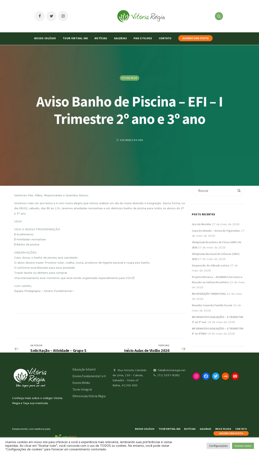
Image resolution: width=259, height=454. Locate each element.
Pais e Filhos (143, 38)
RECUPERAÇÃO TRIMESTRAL (209, 294)
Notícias (100, 38)
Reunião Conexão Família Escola (212, 305)
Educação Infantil (84, 369)
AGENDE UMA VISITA (195, 38)
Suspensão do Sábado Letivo (210, 265)
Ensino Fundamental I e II (89, 376)
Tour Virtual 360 (75, 38)
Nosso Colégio (45, 38)
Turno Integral (82, 389)
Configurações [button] (218, 446)
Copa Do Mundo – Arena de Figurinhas (216, 230)
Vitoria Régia (129, 77)
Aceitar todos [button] (243, 446)
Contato (165, 38)
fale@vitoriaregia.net (169, 370)
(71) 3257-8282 (166, 375)
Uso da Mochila (201, 224)
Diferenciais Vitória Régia (89, 396)
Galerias (120, 38)
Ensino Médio (81, 383)
